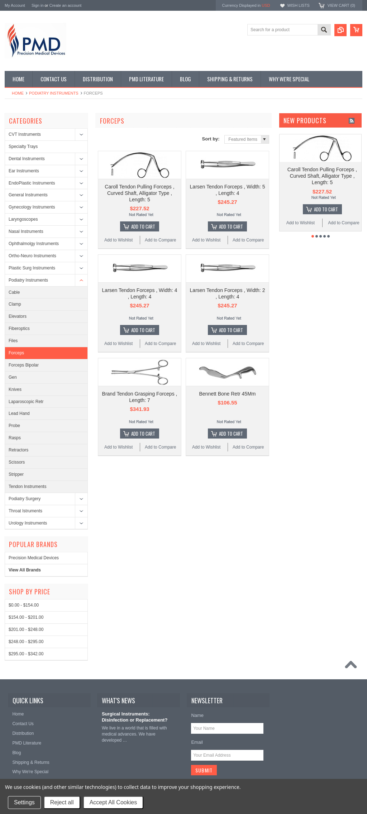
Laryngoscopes (23, 219)
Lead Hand (19, 413)
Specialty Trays (23, 146)
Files (13, 340)
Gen (13, 377)
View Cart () (341, 5)
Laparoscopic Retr (26, 401)
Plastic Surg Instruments (32, 267)
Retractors (18, 450)
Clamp (15, 304)
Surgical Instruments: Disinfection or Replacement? (134, 717)
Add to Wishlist (118, 240)
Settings (24, 802)
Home (18, 93)
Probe (14, 425)
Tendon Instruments (27, 486)
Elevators (18, 316)
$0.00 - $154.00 (24, 605)
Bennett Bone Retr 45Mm (227, 394)
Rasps (15, 437)
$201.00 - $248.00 (26, 629)
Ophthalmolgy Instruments (34, 243)
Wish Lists (298, 5)
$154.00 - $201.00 (26, 617)
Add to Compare (160, 240)
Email (197, 742)
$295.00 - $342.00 (26, 653)
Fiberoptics (19, 328)
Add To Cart (143, 226)
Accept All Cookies (113, 802)
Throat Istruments (25, 510)
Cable (14, 292)
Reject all (62, 802)
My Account (15, 5)
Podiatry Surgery (24, 498)
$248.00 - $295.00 (26, 641)
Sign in (38, 5)
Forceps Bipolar (24, 365)
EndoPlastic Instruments (32, 183)
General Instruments (28, 194)
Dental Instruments (27, 158)
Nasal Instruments (26, 231)
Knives (15, 389)
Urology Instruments (28, 523)
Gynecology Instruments (32, 207)
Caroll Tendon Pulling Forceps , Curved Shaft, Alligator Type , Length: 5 (139, 193)
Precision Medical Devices (34, 557)
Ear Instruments (24, 170)
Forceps (16, 352)
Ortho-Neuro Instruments (32, 255)
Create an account (65, 5)
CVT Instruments (25, 134)
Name (197, 715)
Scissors (17, 462)
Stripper (16, 474)
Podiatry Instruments (53, 93)
